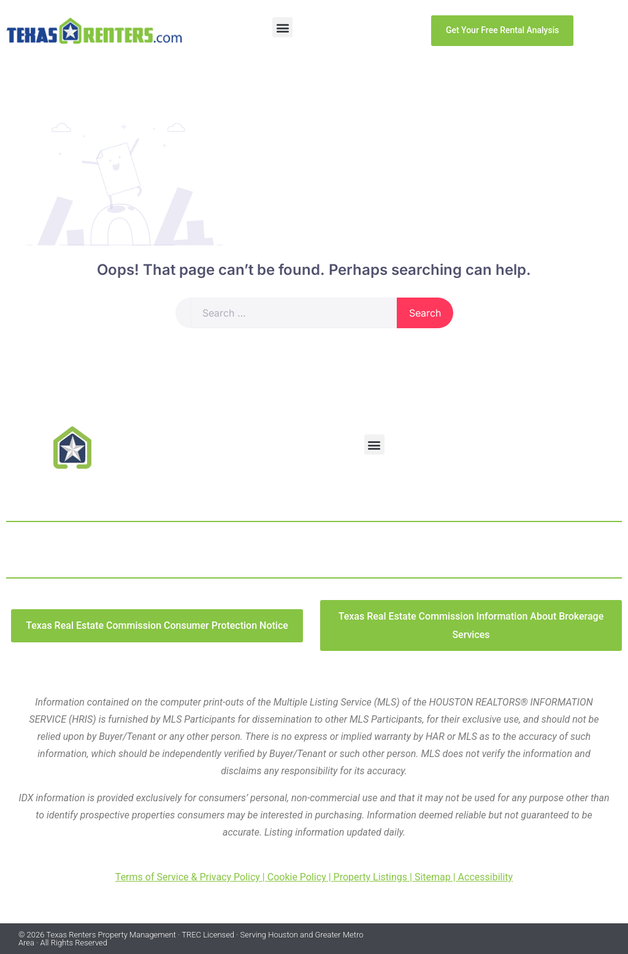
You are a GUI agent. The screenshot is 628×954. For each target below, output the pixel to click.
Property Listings (371, 877)
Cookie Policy (296, 877)
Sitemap (433, 877)
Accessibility (485, 877)
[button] (282, 27)
